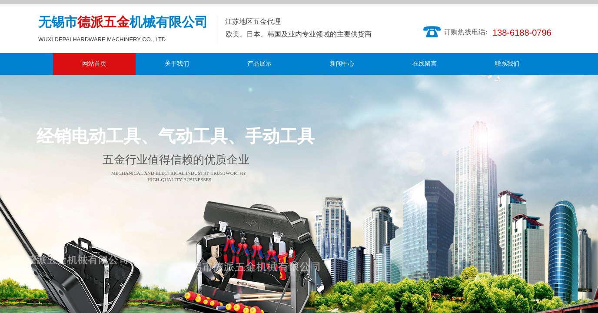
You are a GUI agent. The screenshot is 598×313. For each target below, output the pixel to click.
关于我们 (177, 63)
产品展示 (259, 63)
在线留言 (424, 63)
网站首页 (94, 63)
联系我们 (507, 63)
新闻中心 (342, 63)
